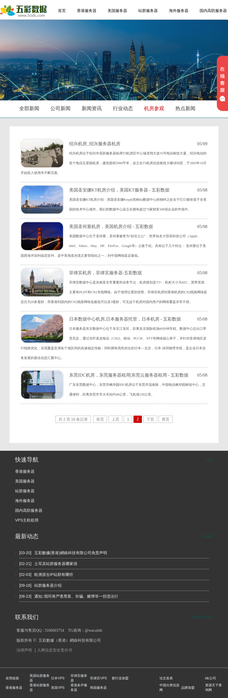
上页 (115, 419)
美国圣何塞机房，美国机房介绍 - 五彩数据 (111, 226)
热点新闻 (185, 108)
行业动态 (123, 108)
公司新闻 (60, 108)
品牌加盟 (188, 688)
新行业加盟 (120, 678)
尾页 (165, 419)
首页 (62, 10)
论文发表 (166, 678)
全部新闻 (29, 108)
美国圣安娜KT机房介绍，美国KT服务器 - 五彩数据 (119, 190)
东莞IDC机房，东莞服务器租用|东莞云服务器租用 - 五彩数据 (128, 375)
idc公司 (210, 678)
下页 (150, 419)
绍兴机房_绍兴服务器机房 (94, 143)
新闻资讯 (92, 108)
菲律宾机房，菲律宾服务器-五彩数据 (105, 272)
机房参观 (154, 108)
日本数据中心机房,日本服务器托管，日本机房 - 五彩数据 (125, 319)
